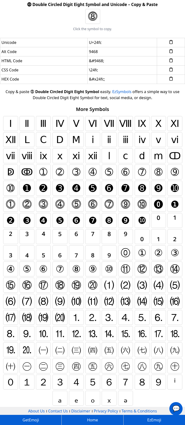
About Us (36, 411)
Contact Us (58, 411)
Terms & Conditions (139, 411)
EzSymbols (122, 91)
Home (92, 420)
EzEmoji (154, 420)
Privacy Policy (106, 411)
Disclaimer (80, 411)
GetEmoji (31, 420)
